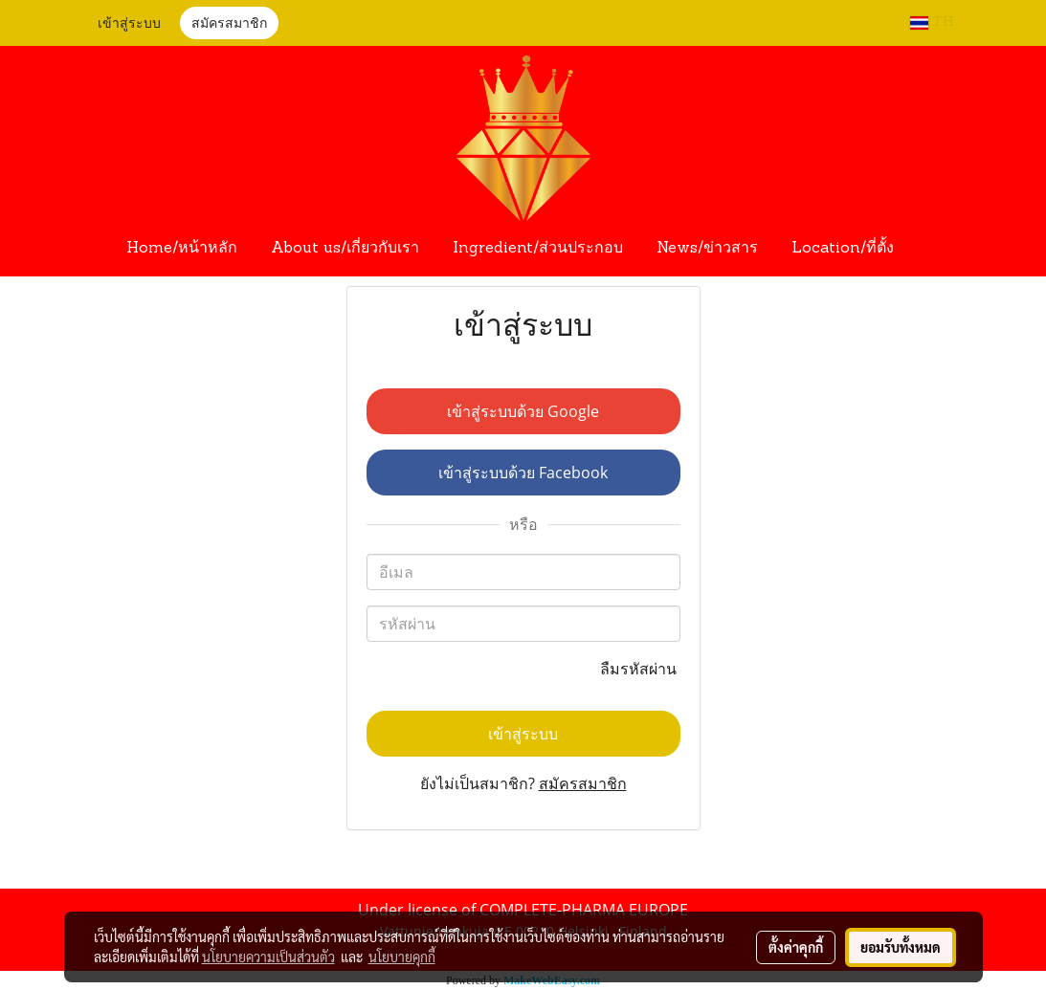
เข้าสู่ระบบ (129, 24)
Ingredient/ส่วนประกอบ (538, 248)
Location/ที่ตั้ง (842, 248)
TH (932, 22)
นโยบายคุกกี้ (401, 956)
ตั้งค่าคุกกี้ (795, 947)
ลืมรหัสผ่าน (640, 668)
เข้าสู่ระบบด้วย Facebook (523, 472)
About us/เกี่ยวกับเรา (345, 248)
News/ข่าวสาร (707, 248)
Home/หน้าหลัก (181, 248)
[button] (928, 248)
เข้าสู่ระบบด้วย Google (523, 411)
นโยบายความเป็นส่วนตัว (268, 956)
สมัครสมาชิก (229, 24)
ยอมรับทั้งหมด (900, 947)
